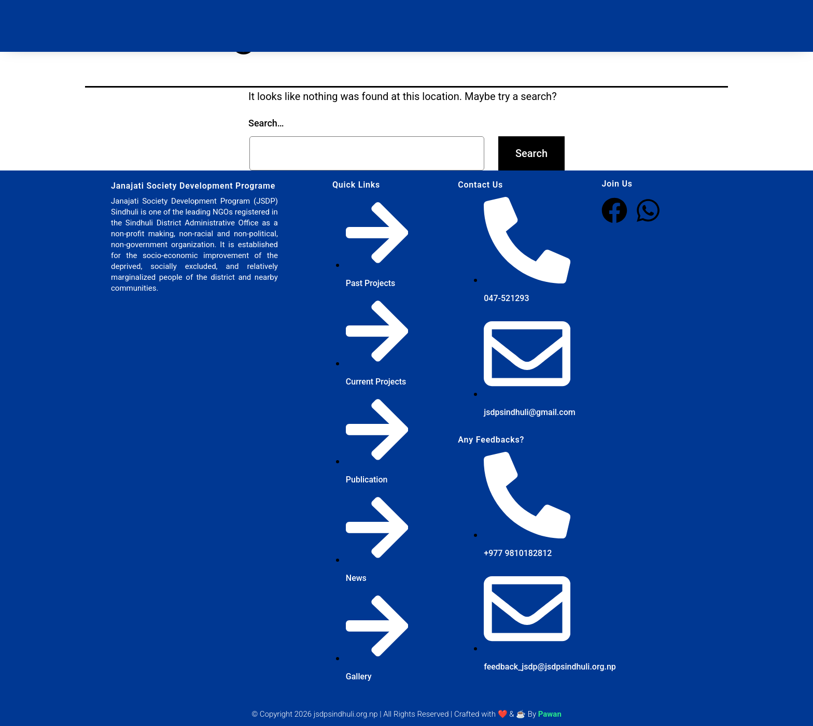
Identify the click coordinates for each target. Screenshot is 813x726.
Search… (266, 123)
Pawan (550, 714)
